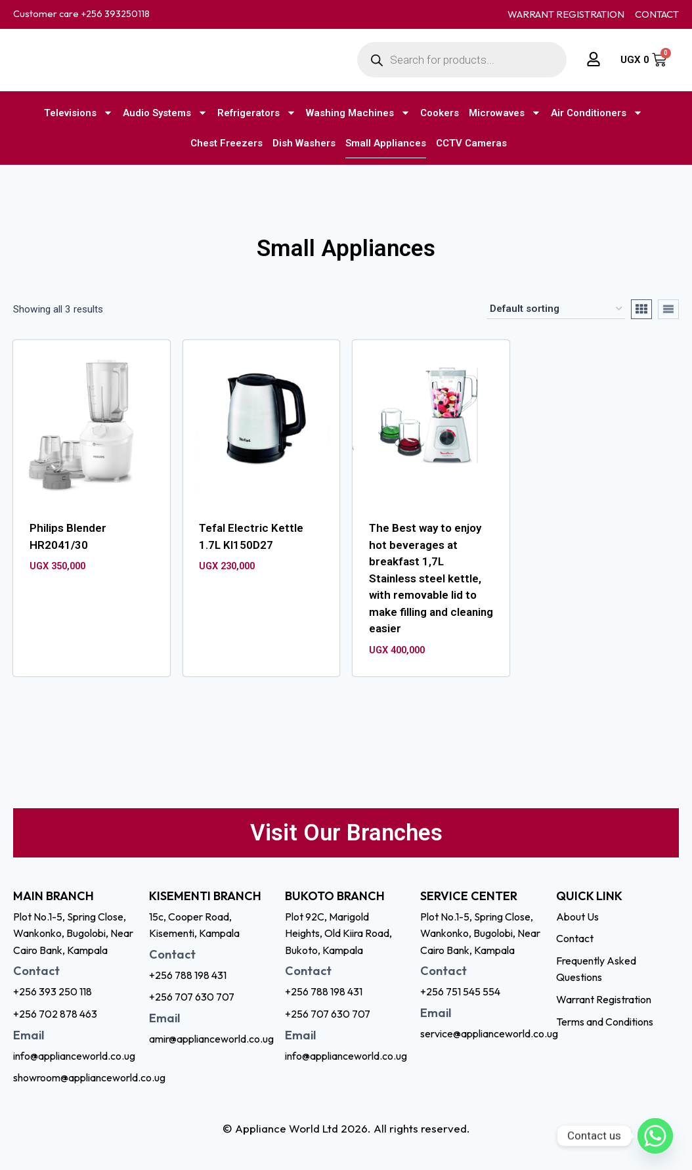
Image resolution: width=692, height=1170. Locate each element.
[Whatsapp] (655, 1136)
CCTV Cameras (471, 143)
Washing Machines (358, 112)
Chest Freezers (226, 143)
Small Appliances (385, 143)
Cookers (439, 113)
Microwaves (505, 112)
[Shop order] (556, 309)
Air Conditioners (597, 112)
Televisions (78, 112)
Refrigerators (256, 112)
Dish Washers (303, 143)
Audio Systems (165, 112)
